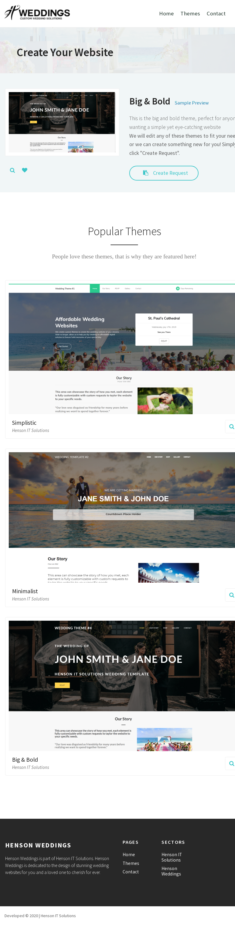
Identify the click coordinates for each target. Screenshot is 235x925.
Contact (216, 13)
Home (166, 13)
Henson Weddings (171, 871)
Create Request (164, 173)
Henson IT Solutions (171, 857)
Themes (190, 13)
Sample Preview (191, 103)
